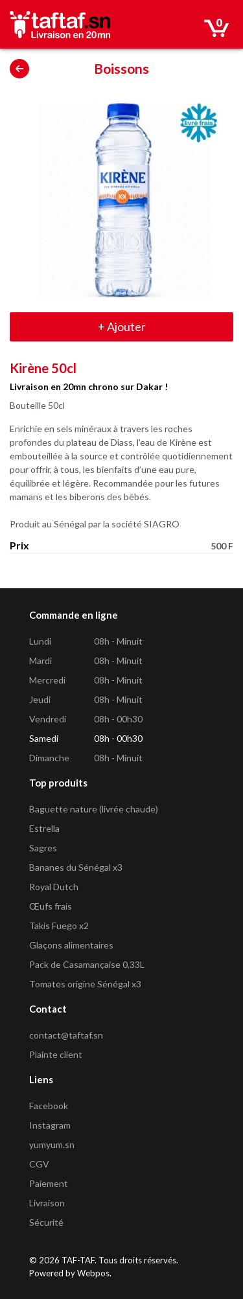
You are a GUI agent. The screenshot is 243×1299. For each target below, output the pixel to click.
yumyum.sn (52, 1144)
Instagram (50, 1125)
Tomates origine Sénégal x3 (85, 983)
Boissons (121, 68)
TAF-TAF (78, 1260)
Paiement (48, 1183)
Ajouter (122, 326)
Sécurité (46, 1222)
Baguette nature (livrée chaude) (93, 808)
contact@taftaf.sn (66, 1034)
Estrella (44, 828)
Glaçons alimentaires (71, 944)
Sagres (43, 847)
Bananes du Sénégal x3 (75, 867)
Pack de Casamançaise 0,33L (87, 964)
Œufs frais (50, 906)
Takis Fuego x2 (59, 925)
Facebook (48, 1105)
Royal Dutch (53, 886)
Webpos (93, 1273)
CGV (39, 1163)
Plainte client (55, 1054)
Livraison (47, 1202)
